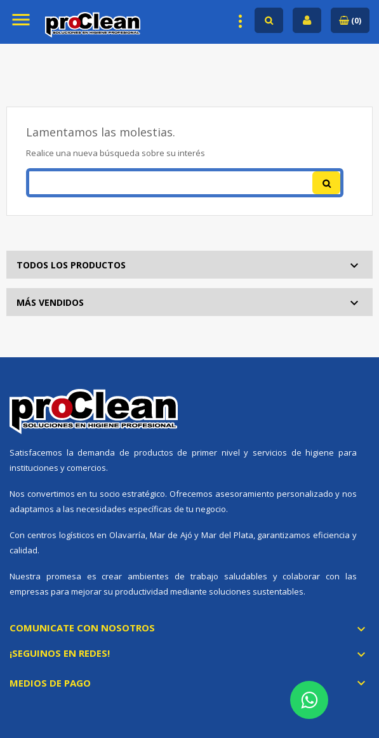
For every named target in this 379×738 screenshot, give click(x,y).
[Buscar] (184, 182)
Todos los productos (71, 265)
